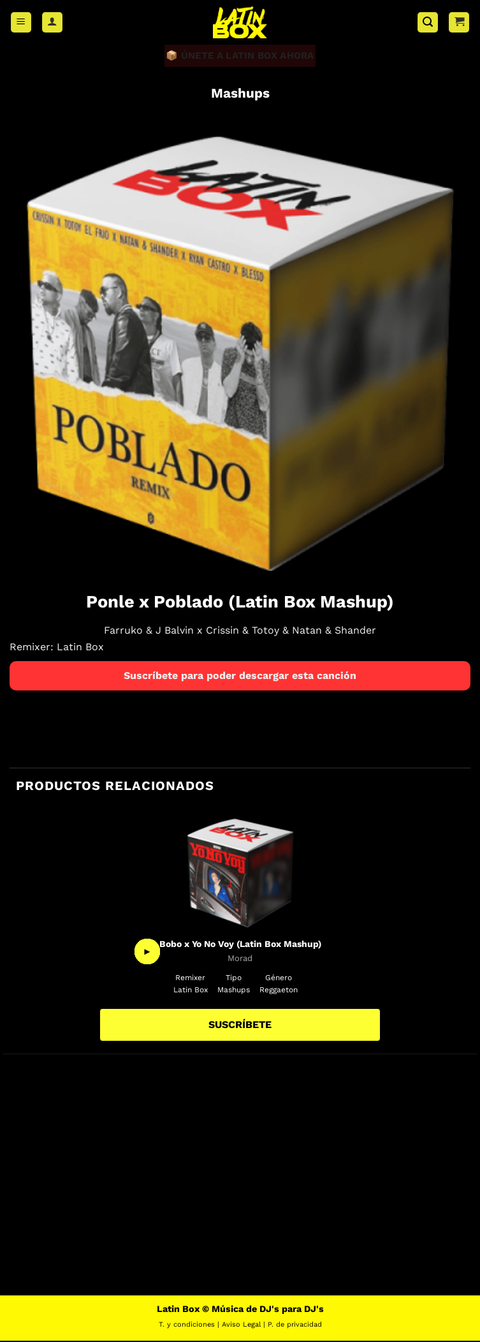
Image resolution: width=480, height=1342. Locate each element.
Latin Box (80, 647)
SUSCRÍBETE (240, 1026)
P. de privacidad (295, 1325)
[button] (21, 22)
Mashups (240, 93)
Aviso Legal (241, 1325)
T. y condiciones (187, 1325)
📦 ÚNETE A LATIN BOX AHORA (240, 56)
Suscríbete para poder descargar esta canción (240, 676)
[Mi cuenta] (52, 22)
